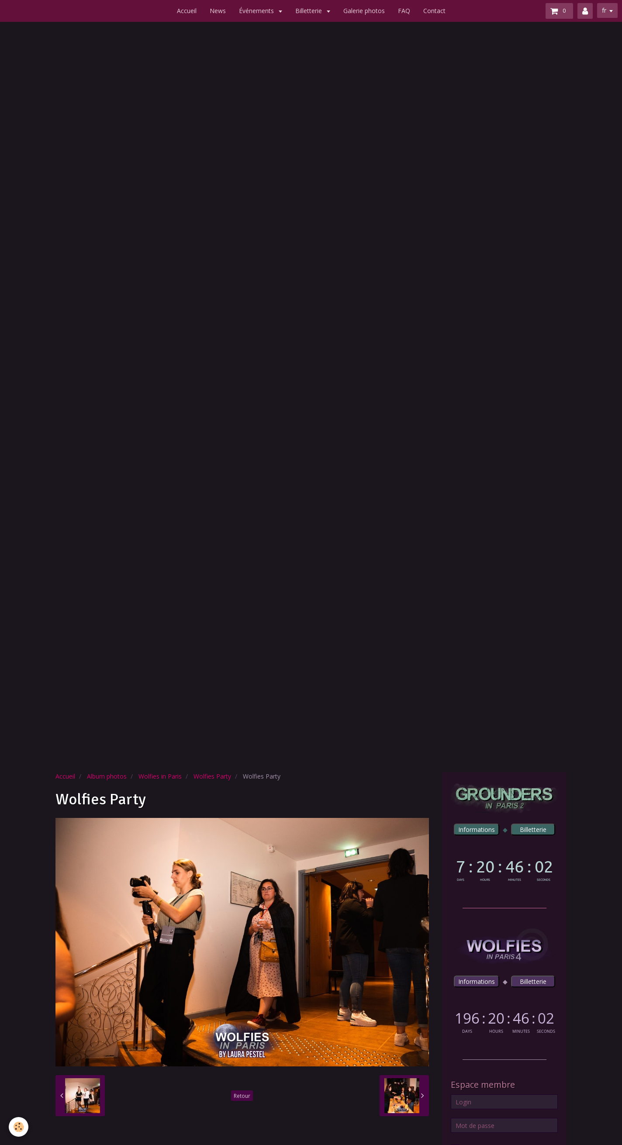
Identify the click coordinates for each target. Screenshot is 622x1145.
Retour (242, 1095)
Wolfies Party (212, 776)
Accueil (187, 11)
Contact (434, 11)
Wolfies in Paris (160, 776)
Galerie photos (364, 11)
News (218, 11)
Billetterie (309, 11)
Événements (257, 11)
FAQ (404, 11)
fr (604, 10)
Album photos (107, 776)
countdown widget (504, 868)
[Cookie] (18, 1127)
